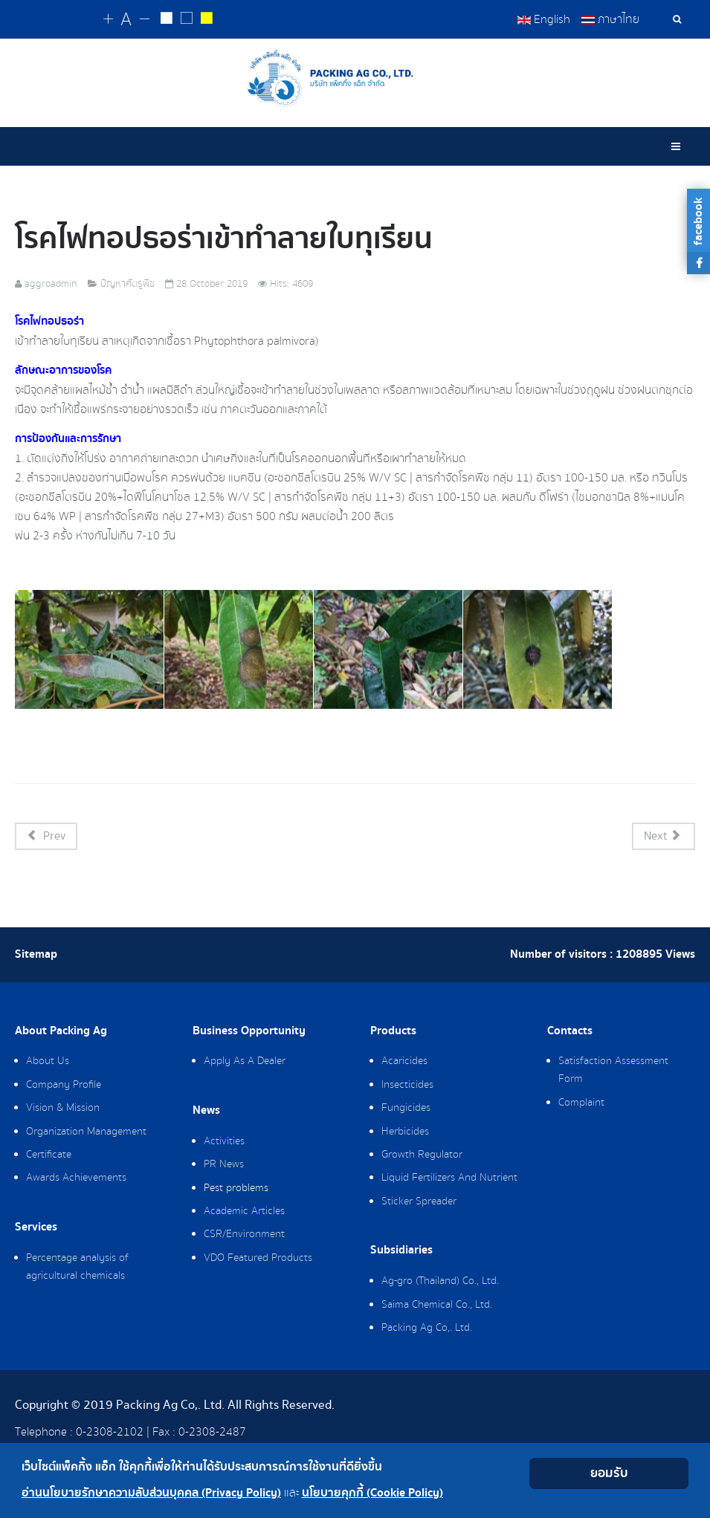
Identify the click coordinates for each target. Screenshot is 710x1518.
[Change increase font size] (109, 20)
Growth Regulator (421, 1155)
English (543, 19)
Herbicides (405, 1132)
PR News (224, 1165)
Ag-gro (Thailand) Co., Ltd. (440, 1281)
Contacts (570, 1032)
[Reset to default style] (187, 20)
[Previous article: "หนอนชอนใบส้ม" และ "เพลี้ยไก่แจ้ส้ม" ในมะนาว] (46, 837)
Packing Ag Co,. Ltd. (426, 1328)
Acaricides (404, 1061)
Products (393, 1032)
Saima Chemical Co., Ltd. (436, 1305)
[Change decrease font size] (144, 20)
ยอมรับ (609, 1473)
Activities (224, 1142)
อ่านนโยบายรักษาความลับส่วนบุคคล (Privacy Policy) (151, 1493)
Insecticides (407, 1085)
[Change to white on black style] (166, 20)
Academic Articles (244, 1211)
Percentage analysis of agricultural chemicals (77, 1267)
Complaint (581, 1103)
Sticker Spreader (418, 1202)
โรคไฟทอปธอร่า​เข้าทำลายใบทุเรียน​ (224, 239)
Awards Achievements (76, 1178)
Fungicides (405, 1108)
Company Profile (63, 1085)
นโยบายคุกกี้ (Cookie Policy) (372, 1493)
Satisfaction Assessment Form (613, 1070)
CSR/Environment (244, 1234)
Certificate (48, 1155)
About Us (47, 1061)
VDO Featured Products (258, 1258)
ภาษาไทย (610, 19)
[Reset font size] (126, 20)
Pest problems (236, 1188)
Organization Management (86, 1132)
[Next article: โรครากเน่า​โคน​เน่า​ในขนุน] (664, 837)
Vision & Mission (63, 1108)
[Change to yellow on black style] (207, 20)
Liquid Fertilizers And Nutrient (449, 1178)
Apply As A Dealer (244, 1061)
